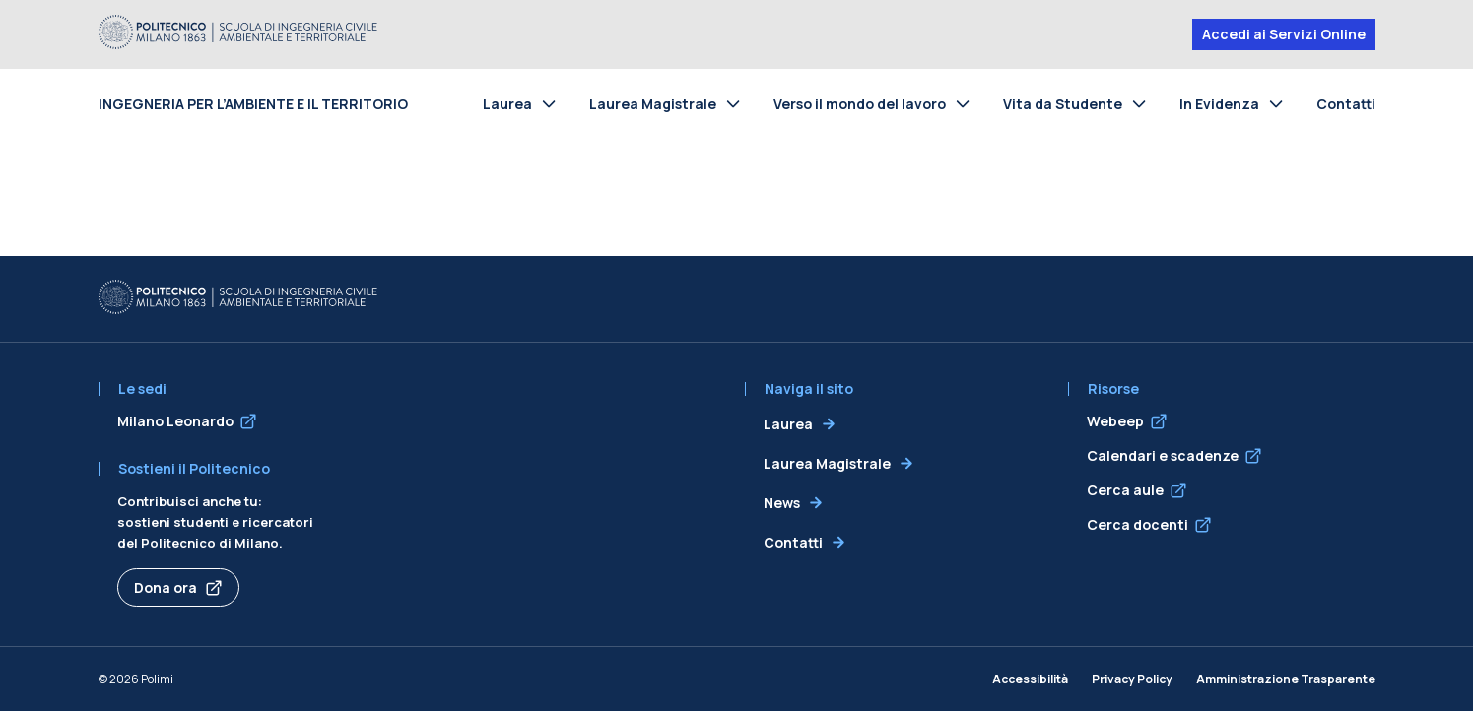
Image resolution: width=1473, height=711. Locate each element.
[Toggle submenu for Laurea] (552, 103)
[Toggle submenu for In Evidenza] (1280, 103)
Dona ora (165, 587)
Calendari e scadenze (1163, 455)
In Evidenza (1219, 104)
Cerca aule (1125, 490)
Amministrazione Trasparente (1285, 679)
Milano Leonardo (175, 421)
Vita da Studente (1062, 104)
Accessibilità (1030, 679)
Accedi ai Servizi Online (1284, 34)
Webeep (1115, 421)
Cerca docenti (1137, 524)
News (782, 502)
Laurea (507, 104)
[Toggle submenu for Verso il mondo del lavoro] (966, 103)
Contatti (1345, 104)
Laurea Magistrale (652, 104)
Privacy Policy (1132, 679)
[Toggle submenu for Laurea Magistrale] (737, 103)
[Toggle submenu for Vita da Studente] (1143, 103)
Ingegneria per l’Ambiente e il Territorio (253, 104)
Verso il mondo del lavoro (859, 104)
